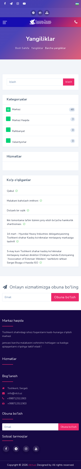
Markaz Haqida (17, 120)
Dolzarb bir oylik (18, 210)
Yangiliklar (37, 48)
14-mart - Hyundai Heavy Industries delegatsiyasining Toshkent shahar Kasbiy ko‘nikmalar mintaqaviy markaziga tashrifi (40, 237)
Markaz (13, 109)
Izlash (68, 82)
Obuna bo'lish (65, 297)
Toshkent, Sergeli (15, 388)
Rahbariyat (15, 131)
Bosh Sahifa (22, 48)
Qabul (12, 191)
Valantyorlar (16, 142)
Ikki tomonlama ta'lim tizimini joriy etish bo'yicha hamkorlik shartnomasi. (40, 222)
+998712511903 (14, 398)
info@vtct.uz (12, 393)
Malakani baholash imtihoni (24, 200)
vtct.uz (32, 465)
